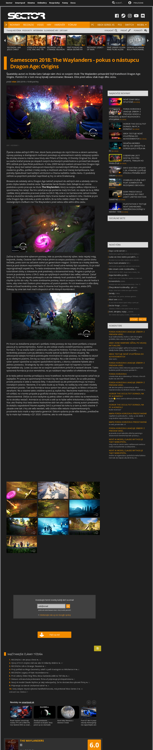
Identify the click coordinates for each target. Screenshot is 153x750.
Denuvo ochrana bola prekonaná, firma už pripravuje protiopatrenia (43, 679)
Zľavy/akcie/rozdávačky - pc (121, 287)
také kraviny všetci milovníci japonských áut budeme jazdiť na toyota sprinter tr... (126, 369)
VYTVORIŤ (133, 319)
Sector (9, 2)
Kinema (31, 2)
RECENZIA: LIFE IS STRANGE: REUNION (56, 48)
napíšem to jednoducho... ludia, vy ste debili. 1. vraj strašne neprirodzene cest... (127, 417)
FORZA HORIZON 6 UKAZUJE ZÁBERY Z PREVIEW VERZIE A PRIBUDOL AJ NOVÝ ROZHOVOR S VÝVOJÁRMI (125, 114)
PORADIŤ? (138, 30)
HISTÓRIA (17, 30)
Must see (113, 299)
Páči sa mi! (55, 634)
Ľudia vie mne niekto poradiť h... (123, 257)
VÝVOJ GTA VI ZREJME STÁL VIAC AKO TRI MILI (36, 49)
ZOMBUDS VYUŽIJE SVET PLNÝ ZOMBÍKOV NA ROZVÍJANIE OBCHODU (134, 182)
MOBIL (140, 24)
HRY (49, 24)
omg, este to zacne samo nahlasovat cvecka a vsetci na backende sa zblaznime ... (127, 445)
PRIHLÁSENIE (138, 3)
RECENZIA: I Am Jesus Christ (26, 659)
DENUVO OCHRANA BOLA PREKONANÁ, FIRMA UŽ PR (135, 49)
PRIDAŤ (124, 30)
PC (92, 24)
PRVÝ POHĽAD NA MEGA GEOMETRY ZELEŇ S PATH (75, 49)
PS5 (120, 24)
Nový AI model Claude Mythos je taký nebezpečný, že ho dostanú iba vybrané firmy (50, 682)
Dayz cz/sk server (117, 250)
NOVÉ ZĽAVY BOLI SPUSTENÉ (131, 100)
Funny (65, 2)
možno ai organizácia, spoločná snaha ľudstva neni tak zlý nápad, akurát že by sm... (127, 456)
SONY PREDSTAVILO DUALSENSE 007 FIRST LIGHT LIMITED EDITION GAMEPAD (127, 195)
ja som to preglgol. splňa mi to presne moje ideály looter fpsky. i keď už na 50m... (125, 349)
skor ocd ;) (113, 359)
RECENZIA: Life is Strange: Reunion (28, 666)
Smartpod (20, 2)
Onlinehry (42, 2)
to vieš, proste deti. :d (117, 424)
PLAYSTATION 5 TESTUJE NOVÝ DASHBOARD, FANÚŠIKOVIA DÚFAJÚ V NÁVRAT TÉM (127, 208)
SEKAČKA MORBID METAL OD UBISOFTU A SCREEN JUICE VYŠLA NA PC (127, 147)
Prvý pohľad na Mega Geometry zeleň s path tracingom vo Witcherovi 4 (45, 669)
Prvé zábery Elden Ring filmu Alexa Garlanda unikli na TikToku (40, 675)
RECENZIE (28, 24)
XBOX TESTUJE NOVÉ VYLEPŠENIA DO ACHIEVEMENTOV (133, 136)
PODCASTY (27, 30)
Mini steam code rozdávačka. (121, 269)
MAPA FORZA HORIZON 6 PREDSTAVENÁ (128, 413)
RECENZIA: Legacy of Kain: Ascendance (30, 672)
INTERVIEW (38, 30)
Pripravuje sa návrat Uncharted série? (30, 685)
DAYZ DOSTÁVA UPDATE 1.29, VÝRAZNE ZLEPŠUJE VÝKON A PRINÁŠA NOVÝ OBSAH (127, 171)
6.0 (94, 745)
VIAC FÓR (142, 319)
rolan (14, 81)
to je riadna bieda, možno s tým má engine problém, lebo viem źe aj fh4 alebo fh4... (125, 338)
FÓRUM (72, 24)
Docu (73, 2)
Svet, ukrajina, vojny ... (118, 311)
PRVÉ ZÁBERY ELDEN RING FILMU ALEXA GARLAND (116, 49)
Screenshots (114, 281)
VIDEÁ (40, 24)
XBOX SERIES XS (105, 24)
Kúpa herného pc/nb (118, 275)
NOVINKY (15, 24)
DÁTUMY (63, 30)
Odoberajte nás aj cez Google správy (55, 615)
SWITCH (129, 24)
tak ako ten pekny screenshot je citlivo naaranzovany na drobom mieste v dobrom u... (127, 388)
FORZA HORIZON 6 (118, 374)
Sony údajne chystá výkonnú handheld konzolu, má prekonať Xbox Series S (47, 688)
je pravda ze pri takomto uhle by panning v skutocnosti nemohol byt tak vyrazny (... (125, 434)
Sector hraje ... (115, 305)
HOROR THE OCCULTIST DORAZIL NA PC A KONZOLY (134, 126)
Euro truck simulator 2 (118, 263)
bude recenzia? (115, 409)
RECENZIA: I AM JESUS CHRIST (14, 48)
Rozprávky (54, 2)
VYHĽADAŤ (109, 30)
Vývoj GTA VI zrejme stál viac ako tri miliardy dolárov (37, 663)
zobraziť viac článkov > (18, 692)
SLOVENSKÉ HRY (51, 30)
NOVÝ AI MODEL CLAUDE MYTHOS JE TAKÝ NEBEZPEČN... (126, 440)
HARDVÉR (59, 24)
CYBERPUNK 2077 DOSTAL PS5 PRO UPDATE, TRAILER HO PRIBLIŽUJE (126, 159)
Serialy (112, 293)
